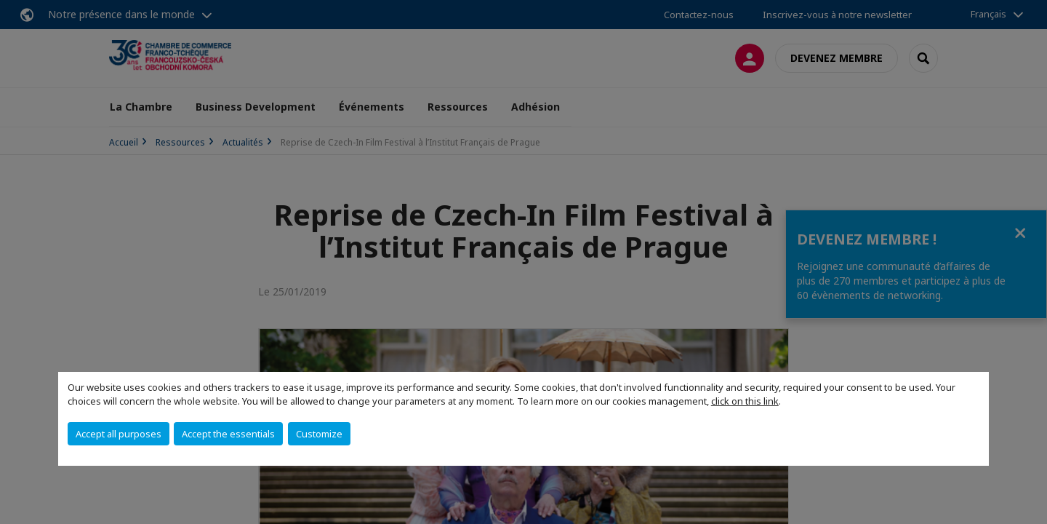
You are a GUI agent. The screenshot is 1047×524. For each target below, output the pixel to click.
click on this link (745, 401)
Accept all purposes (118, 433)
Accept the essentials (228, 433)
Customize (319, 433)
